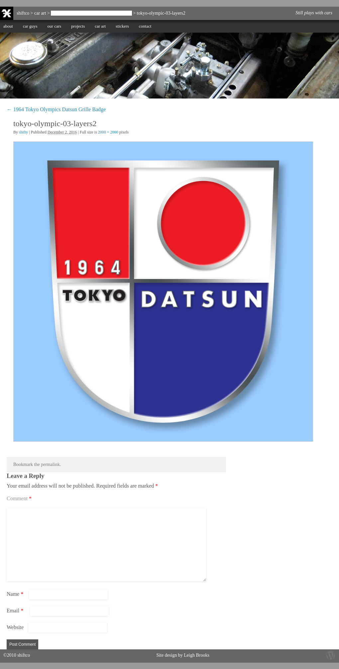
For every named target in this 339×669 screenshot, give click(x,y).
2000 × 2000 (108, 132)
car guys (30, 26)
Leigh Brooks (196, 655)
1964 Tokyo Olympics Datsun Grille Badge (91, 13)
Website (15, 627)
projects (78, 26)
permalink (50, 464)
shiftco (23, 13)
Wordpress (331, 655)
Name (15, 594)
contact (145, 26)
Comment (19, 498)
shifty (23, 132)
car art (100, 26)
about (8, 26)
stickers (122, 26)
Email (15, 610)
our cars (54, 26)
